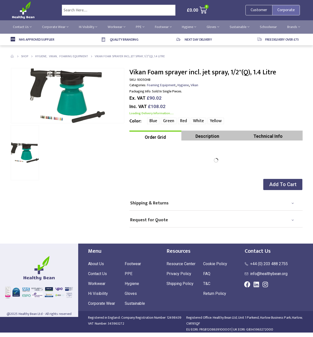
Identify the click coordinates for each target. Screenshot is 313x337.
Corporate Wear (55, 27)
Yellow (216, 121)
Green (168, 121)
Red (183, 121)
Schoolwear (268, 27)
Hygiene (189, 27)
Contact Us (22, 27)
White (198, 121)
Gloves (213, 27)
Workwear (116, 27)
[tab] (155, 135)
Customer (259, 10)
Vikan (194, 85)
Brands (293, 27)
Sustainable (239, 27)
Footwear (163, 27)
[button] (282, 184)
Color (134, 121)
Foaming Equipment (161, 85)
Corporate (286, 10)
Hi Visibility (88, 27)
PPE (140, 27)
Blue (153, 121)
